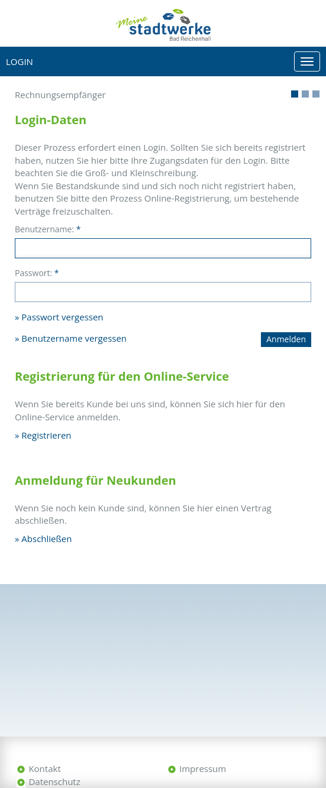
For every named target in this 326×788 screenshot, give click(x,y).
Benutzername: (47, 229)
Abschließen (46, 538)
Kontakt (44, 768)
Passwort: (37, 272)
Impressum (202, 768)
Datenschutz (54, 781)
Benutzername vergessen (74, 338)
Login (19, 61)
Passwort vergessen (62, 317)
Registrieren (46, 435)
